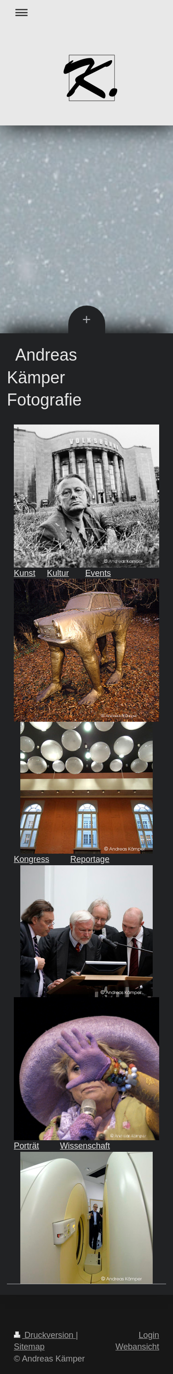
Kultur (58, 573)
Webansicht (137, 1346)
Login (148, 1335)
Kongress (31, 859)
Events (98, 573)
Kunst (25, 573)
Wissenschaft (85, 1145)
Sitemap (29, 1346)
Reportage (89, 859)
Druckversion (45, 1335)
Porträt (26, 1145)
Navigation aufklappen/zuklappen (86, 12)
